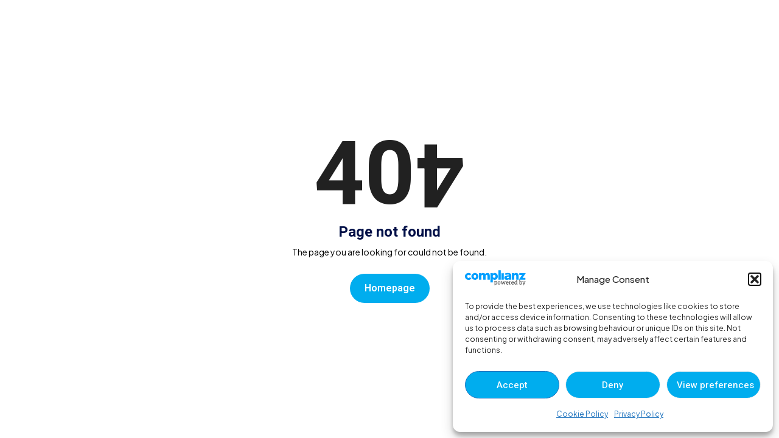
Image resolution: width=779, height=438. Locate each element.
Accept (512, 385)
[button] (755, 279)
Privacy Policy (638, 414)
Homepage (390, 288)
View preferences (715, 385)
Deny (612, 385)
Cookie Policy (582, 414)
